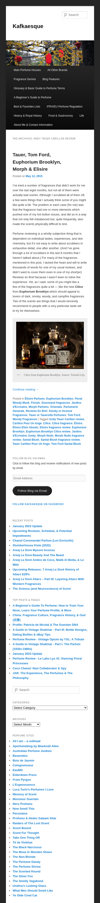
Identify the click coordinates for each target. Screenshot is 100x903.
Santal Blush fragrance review (60, 439)
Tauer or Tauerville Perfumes (47, 415)
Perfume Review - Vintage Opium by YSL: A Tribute (48, 639)
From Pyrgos (22, 779)
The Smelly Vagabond (28, 881)
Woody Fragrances (25, 419)
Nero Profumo (22, 804)
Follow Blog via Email (32, 490)
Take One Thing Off (26, 837)
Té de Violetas (22, 842)
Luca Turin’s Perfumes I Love (33, 789)
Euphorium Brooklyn (59, 398)
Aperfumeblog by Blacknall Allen (36, 746)
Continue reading (26, 389)
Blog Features (51, 79)
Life (81, 115)
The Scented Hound (26, 871)
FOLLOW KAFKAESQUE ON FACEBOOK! (38, 504)
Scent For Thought (26, 833)
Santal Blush (31, 439)
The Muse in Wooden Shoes (32, 852)
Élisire (78, 423)
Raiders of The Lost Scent (31, 823)
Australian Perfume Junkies (32, 751)
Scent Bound (22, 828)
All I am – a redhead (26, 741)
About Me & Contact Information (33, 124)
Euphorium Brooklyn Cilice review (48, 431)
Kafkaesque (28, 26)
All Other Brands (57, 70)
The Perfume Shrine (27, 866)
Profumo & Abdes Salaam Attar (34, 818)
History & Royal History (28, 115)
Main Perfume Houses (27, 70)
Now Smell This (23, 808)
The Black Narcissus (27, 847)
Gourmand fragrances (55, 402)
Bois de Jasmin (23, 760)
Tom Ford (74, 415)
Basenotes (20, 755)
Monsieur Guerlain (25, 799)
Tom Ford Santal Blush (66, 443)
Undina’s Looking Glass (29, 885)
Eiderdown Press (24, 775)
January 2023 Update (27, 526)
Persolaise (20, 813)
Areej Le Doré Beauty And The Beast (38, 555)
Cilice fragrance (62, 423)
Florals (35, 402)
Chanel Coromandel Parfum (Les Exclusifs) (43, 540)
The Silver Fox (23, 876)
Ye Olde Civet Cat (25, 895)
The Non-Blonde (24, 857)
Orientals (56, 406)
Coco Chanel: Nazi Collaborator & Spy (39, 668)
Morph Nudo (45, 435)
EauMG (18, 770)
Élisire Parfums (35, 398)
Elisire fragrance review (55, 427)
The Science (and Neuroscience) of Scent (42, 588)
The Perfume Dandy (26, 862)
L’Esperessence (24, 784)
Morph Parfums (39, 406)
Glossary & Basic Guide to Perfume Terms (39, 88)
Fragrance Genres (25, 79)
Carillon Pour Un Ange (27, 423)
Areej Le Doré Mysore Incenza (34, 550)
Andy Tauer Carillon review (66, 419)
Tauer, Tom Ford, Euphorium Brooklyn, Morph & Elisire (37, 162)
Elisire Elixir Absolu (25, 427)
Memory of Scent (24, 794)
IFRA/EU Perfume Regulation (64, 106)
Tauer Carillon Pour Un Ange (31, 443)
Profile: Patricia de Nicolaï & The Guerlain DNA (45, 624)
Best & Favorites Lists (27, 106)
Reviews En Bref (36, 411)
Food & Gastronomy (61, 115)
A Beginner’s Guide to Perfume (32, 97)
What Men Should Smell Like (33, 890)
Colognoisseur (23, 765)
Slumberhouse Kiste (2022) (32, 545)
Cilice (47, 423)
